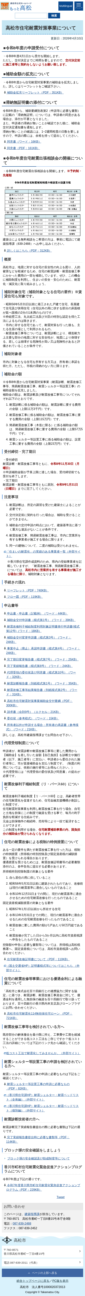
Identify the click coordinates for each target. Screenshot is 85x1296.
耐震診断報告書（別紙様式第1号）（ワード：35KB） (42, 683)
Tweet (61, 1197)
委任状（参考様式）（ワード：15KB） (32, 718)
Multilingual (65, 6)
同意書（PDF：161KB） (23, 148)
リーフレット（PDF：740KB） (27, 590)
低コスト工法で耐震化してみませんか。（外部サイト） (43, 1053)
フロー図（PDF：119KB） (24, 596)
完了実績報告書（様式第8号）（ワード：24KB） (39, 666)
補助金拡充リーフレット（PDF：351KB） (35, 92)
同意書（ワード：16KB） (23, 141)
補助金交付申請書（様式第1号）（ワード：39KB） (41, 620)
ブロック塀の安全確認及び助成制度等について (38, 1158)
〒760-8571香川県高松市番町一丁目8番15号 (24, 1251)
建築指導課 (32, 1214)
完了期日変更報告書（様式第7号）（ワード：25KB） (42, 659)
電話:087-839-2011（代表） (21, 1262)
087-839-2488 (22, 1223)
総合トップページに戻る (33, 1280)
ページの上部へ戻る (44, 1272)
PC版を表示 (60, 1280)
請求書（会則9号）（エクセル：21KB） (33, 711)
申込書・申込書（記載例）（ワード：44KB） (37, 613)
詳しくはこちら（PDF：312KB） (29, 250)
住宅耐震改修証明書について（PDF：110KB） (38, 959)
